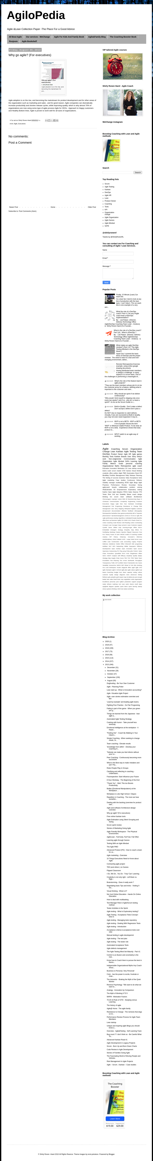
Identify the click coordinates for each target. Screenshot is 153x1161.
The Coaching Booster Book (123, 37)
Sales (130, 492)
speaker (117, 586)
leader (104, 579)
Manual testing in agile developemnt (120, 935)
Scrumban (132, 485)
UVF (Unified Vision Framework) (125, 563)
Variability (105, 565)
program (139, 581)
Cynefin (105, 527)
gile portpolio (112, 577)
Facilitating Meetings (109, 532)
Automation (131, 473)
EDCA (140, 527)
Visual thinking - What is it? (117, 891)
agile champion (107, 570)
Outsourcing (113, 551)
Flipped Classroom (133, 532)
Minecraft (128, 544)
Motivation (121, 468)
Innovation (113, 468)
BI (126, 499)
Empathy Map (129, 530)
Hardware (131, 504)
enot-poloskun (93, 1154)
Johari (114, 539)
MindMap (106, 475)
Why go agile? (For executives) (118, 813)
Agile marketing (108, 480)
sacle (127, 584)
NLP (110, 546)
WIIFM (119, 565)
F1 (141, 530)
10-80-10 (127, 515)
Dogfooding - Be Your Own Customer (120, 683)
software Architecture (134, 497)
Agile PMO (122, 473)
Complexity (123, 501)
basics (104, 572)
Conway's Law (107, 525)
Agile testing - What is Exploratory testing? (122, 911)
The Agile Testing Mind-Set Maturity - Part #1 (123, 952)
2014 (107, 661)
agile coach (137, 466)
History (116, 537)
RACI (123, 553)
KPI (106, 210)
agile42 (137, 570)
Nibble (126, 546)
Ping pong (123, 551)
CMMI (126, 520)
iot (127, 577)
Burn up (108, 520)
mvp (122, 579)
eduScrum (134, 574)
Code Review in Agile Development (120, 1050)
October (110, 674)
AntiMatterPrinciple (131, 518)
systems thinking (112, 589)
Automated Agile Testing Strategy (119, 719)
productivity (128, 513)
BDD (124, 499)
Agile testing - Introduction (116, 927)
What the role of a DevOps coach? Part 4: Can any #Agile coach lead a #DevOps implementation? (127, 315)
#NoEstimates (107, 489)
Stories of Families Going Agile (118, 1053)
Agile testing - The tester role (117, 942)
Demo (110, 527)
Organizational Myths (111, 466)
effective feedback (127, 511)
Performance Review (119, 485)
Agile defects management (117, 948)
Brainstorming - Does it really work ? (120, 882)
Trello (113, 563)
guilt (117, 577)
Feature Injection (121, 532)
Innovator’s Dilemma (135, 537)
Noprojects (132, 546)
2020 (107, 641)
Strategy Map (107, 558)
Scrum (107, 184)
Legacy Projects (137, 541)
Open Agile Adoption (115, 492)
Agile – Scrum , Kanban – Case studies (121, 1065)
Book (137, 473)
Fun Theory (106, 534)
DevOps (108, 192)
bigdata (133, 508)
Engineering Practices (135, 501)
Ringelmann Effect (136, 553)
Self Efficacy (122, 555)
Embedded (106, 530)
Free (140, 532)
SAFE (107, 226)
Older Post (92, 207)
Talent (136, 558)
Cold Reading (126, 522)
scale (109, 471)
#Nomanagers (107, 499)
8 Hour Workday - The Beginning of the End (123, 780)
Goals (121, 464)
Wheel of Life (129, 565)
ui (135, 513)
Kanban (107, 190)
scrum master (116, 471)
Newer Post (13, 207)
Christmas (106, 501)
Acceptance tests (136, 478)
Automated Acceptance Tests (118, 945)
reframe (109, 584)
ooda (132, 579)
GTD (123, 471)
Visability (123, 494)
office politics (113, 473)
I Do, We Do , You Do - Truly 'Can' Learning (123, 874)
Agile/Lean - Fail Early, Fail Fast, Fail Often (123, 837)
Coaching (108, 204)
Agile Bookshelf (29, 41)
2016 (107, 655)
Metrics (113, 464)
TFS (140, 492)
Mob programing (137, 544)
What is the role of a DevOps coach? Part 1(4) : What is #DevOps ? (127, 331)
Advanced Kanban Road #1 (117, 1040)
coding (135, 572)
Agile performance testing (110, 518)
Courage (114, 525)
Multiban (105, 546)
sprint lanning (133, 586)
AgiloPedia (36, 15)
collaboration (123, 487)
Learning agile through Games (118, 840)
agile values (131, 570)
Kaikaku (119, 539)
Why (135, 565)
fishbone (105, 577)
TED (125, 558)
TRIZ (132, 558)
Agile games (137, 454)
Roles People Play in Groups (117, 768)
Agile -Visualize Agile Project (117, 693)
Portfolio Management (117, 475)
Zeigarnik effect (126, 567)
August (110, 681)
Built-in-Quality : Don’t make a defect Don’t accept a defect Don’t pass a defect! (123, 409)
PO (118, 551)
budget (116, 572)
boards (114, 487)
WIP (122, 565)
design (116, 574)
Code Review (117, 522)
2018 (107, 648)
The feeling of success (111, 478)
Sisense (135, 492)
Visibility (105, 482)
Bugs (138, 499)
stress (104, 589)
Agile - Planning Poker (115, 687)
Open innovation (127, 548)
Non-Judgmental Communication (122, 459)
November (111, 671)
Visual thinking (137, 471)
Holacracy (123, 537)
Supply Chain (115, 558)
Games (128, 471)
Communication (114, 501)
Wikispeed (127, 508)
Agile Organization (112, 217)
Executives (22, 124)
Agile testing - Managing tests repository (122, 920)
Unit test (115, 494)
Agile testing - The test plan (117, 939)
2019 (107, 645)
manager (112, 482)
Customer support (136, 525)
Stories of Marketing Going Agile (119, 828)
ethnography (138, 511)
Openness (106, 551)
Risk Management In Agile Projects (120, 1061)
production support (130, 581)
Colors (133, 522)
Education (106, 468)
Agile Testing (109, 187)
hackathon (114, 513)
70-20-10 (133, 515)
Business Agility (116, 520)
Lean (107, 198)
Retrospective (126, 466)
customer (139, 508)
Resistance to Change (130, 506)
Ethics (137, 530)
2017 (107, 651)
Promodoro (110, 553)
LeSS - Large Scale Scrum (130, 539)
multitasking (120, 482)
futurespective (107, 513)
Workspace (112, 567)
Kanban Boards (120, 457)
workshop (131, 589)
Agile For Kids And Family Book (69, 37)
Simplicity (129, 555)
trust (122, 589)
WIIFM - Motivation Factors (117, 997)
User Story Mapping (117, 508)
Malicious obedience (109, 544)
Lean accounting (125, 541)
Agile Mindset (110, 223)
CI (141, 499)
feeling (140, 574)
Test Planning (114, 560)
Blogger (112, 1154)
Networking (119, 546)
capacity (129, 572)
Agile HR (108, 195)
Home (53, 207)
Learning (133, 461)
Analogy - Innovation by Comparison (120, 990)
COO (129, 520)
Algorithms (122, 518)
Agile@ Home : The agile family (118, 1009)
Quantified (118, 553)
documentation (116, 511)
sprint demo (124, 586)
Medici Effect (120, 544)
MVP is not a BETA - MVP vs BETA (127, 421)
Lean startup (132, 468)
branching (110, 572)
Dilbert (115, 527)
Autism (120, 499)
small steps (138, 584)
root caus (122, 584)
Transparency (107, 563)
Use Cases (138, 563)
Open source (137, 548)
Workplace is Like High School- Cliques (121, 794)
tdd (133, 513)
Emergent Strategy (116, 530)
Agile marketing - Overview (117, 855)
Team (139, 451)
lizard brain (117, 579)
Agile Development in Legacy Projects (121, 1043)
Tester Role (107, 494)
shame (132, 584)
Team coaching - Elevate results (119, 744)
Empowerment (122, 489)
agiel (133, 567)
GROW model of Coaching (128, 534)
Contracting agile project (116, 864)
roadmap (115, 584)
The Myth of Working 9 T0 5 (117, 993)
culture (140, 572)
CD (122, 520)
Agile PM (139, 515)
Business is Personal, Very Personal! (120, 971)
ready (104, 584)
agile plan (124, 570)
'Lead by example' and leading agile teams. (123, 702)
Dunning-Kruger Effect (130, 527)
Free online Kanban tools (116, 816)
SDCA (104, 555)
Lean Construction (113, 541)
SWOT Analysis (112, 555)
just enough (138, 577)
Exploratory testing (135, 489)
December (111, 667)
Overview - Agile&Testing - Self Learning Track (124, 1031)
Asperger (114, 499)
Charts (133, 520)
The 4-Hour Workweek (127, 560)
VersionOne (112, 565)
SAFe (127, 461)
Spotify (135, 555)
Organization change (109, 213)
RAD (127, 553)
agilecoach (106, 487)
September (111, 677)
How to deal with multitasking (118, 900)
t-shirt (118, 589)
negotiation (127, 579)
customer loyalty (108, 574)
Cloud (137, 520)
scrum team (119, 497)
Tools (107, 207)
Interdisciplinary (107, 539)
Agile (15, 124)
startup (140, 586)
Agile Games (109, 220)
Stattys (140, 555)
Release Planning (136, 475)
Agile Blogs (134, 482)
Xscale (119, 567)
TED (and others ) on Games (117, 867)
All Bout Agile (15, 37)
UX (126, 468)
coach (134, 494)
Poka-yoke (130, 551)
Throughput (138, 560)
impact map (122, 577)
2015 (107, 658)
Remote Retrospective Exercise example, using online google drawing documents (128, 366)
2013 (107, 665)
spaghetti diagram (108, 586)
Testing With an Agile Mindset (118, 843)
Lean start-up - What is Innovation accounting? (124, 690)
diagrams (122, 574)
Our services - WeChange (38, 37)
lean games (121, 513)
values (126, 589)
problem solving (136, 487)
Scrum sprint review (114, 825)
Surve (122, 558)
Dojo (120, 527)
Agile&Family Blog (97, 37)
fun (111, 497)
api (141, 570)
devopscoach (107, 511)
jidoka (130, 577)
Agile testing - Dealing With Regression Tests (123, 923)
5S (114, 489)
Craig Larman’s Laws (124, 525)
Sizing (140, 485)
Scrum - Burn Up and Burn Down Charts (122, 1046)
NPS (113, 546)
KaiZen (105, 492)
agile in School (116, 570)
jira (133, 577)
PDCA (125, 492)
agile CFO (139, 567)
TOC (129, 558)
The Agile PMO (112, 847)
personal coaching (134, 464)
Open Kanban (116, 548)
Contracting (138, 522)
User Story (131, 457)
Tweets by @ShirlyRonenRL (113, 237)
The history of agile (114, 1005)
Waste (129, 494)
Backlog (106, 457)
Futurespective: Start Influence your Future (123, 777)
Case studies (121, 480)
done (127, 574)
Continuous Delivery (134, 480)
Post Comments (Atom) (27, 211)
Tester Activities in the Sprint (117, 908)
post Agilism (120, 581)
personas (112, 581)
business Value (124, 478)
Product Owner (110, 201)
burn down (122, 572)
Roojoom (13, 41)
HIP (110, 537)
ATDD (127, 482)
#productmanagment (117, 515)
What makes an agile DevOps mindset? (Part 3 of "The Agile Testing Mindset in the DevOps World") (127, 348)
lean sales (110, 579)
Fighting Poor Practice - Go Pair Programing (123, 705)
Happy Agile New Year (118, 504)
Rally (127, 475)
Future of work (115, 534)
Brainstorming (132, 499)
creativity (106, 473)
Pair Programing (117, 506)
